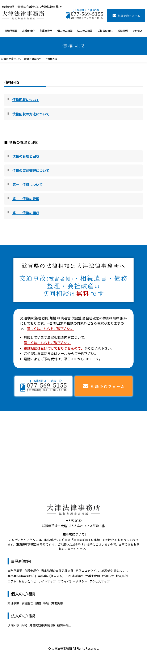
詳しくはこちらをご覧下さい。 (50, 328)
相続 (46, 603)
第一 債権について (27, 184)
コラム (12, 581)
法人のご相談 (84, 30)
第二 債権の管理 (25, 198)
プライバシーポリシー (72, 581)
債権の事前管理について (30, 170)
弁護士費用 (46, 30)
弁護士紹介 (28, 30)
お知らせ (108, 576)
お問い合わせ (27, 581)
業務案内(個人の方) (50, 576)
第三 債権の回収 (25, 212)
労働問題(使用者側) (42, 625)
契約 (24, 625)
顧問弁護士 (64, 625)
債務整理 (27, 603)
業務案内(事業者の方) (22, 576)
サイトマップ (47, 581)
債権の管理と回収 (25, 156)
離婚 (38, 603)
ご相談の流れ (105, 30)
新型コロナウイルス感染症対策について (102, 570)
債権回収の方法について (30, 113)
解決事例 (123, 30)
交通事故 (13, 603)
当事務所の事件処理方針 (57, 570)
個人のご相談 (64, 30)
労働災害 (57, 603)
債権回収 (13, 625)
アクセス (137, 30)
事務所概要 (11, 30)
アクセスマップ (99, 581)
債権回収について (25, 99)
